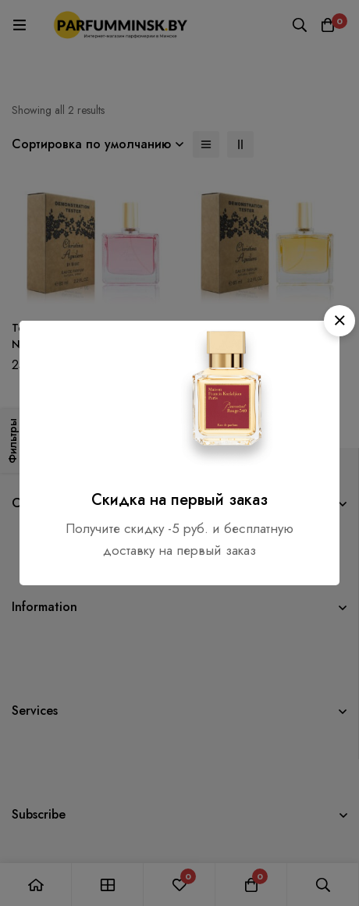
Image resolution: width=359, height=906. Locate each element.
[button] (339, 320)
